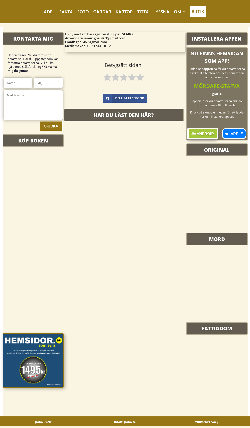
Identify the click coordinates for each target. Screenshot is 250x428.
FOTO (83, 12)
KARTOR (124, 12)
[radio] (107, 78)
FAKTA (66, 12)
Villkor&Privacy (206, 421)
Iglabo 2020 (43, 421)
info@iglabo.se (125, 421)
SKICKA (51, 126)
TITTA (143, 12)
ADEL (49, 12)
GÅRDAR (102, 12)
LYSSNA (161, 12)
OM (177, 12)
